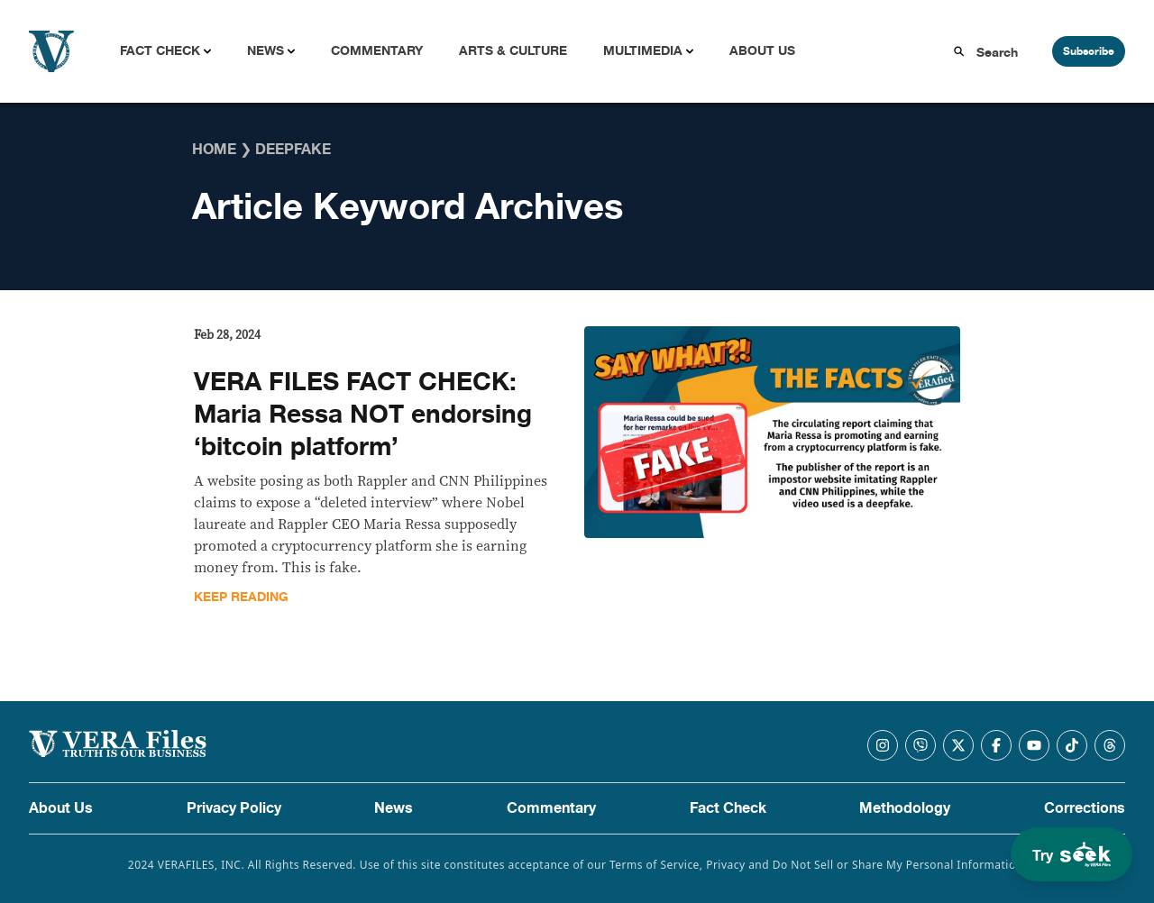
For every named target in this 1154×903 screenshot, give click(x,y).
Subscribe (1088, 51)
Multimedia (642, 51)
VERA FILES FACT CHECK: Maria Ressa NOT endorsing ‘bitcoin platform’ (363, 414)
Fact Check (160, 51)
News (265, 51)
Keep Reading (241, 597)
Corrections (1084, 808)
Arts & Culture (513, 51)
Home (214, 149)
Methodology (904, 808)
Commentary (377, 51)
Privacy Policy (234, 808)
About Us (762, 51)
